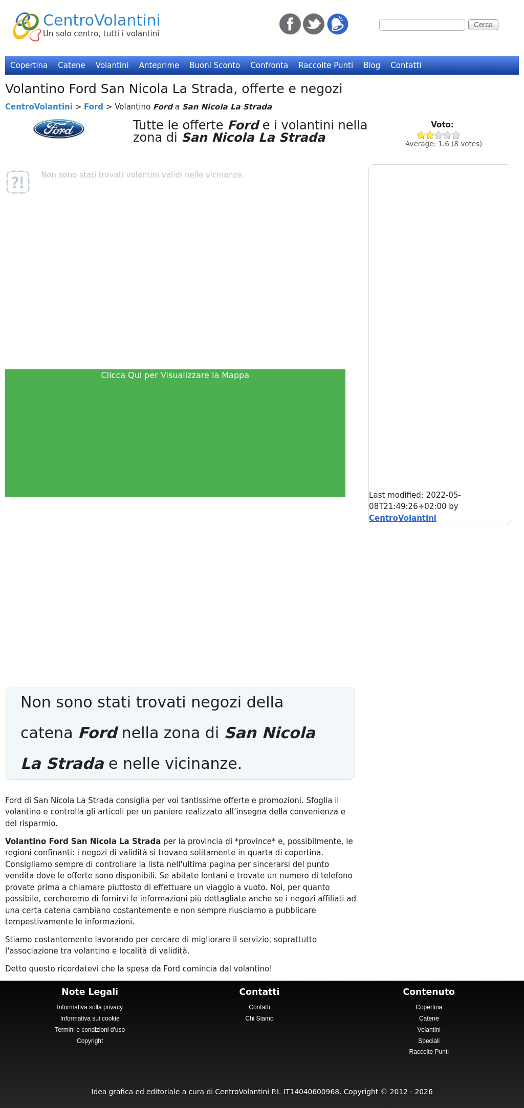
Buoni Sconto (214, 65)
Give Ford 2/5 (430, 135)
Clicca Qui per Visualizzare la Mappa (175, 375)
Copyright (90, 1041)
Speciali (429, 1041)
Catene (71, 65)
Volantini (112, 65)
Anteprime (159, 65)
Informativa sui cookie (90, 1018)
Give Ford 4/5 (447, 135)
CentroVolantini (102, 20)
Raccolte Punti (325, 65)
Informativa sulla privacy (90, 1007)
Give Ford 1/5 (421, 135)
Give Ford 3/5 (438, 135)
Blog (371, 65)
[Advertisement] (178, 281)
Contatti (405, 65)
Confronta (269, 65)
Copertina (29, 65)
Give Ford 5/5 (456, 135)
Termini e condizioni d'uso (90, 1029)
